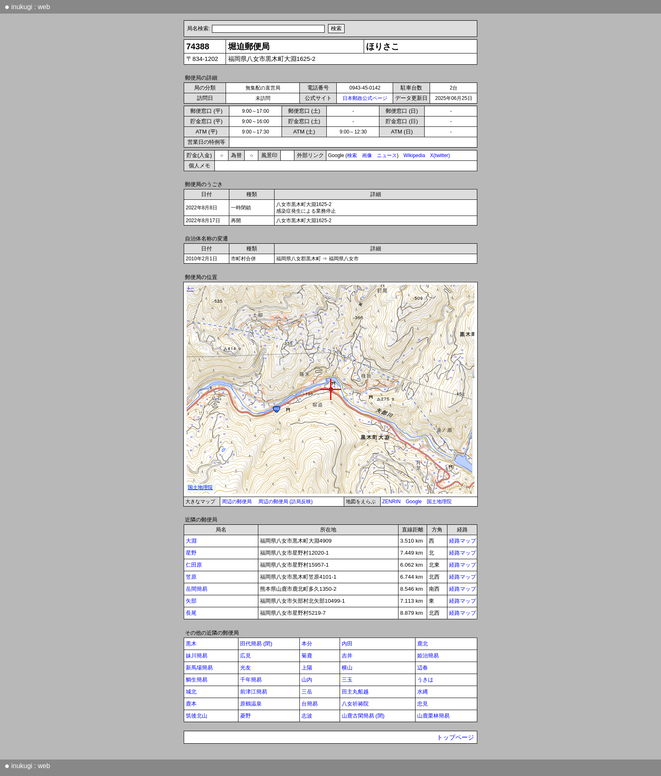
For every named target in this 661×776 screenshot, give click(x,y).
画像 (367, 155)
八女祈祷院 (355, 704)
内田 (347, 643)
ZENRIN (391, 501)
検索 (352, 155)
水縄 (422, 692)
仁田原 (194, 565)
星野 (191, 553)
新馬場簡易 (199, 667)
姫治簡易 (428, 655)
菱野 (245, 716)
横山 (347, 667)
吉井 (347, 655)
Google (414, 501)
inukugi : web (27, 6)
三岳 (306, 692)
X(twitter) (440, 155)
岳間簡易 (196, 589)
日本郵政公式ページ (365, 98)
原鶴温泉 (251, 704)
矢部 (191, 601)
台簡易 (309, 704)
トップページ (455, 737)
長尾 (191, 613)
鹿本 (191, 704)
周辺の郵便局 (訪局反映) (285, 501)
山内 (306, 680)
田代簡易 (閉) (256, 643)
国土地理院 (439, 501)
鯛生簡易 (196, 680)
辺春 (422, 667)
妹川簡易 (196, 655)
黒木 (191, 643)
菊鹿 (306, 655)
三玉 (347, 680)
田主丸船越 (355, 692)
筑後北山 (196, 716)
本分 (306, 643)
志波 (306, 716)
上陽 (306, 667)
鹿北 (422, 643)
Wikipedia (414, 155)
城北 (191, 692)
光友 (245, 667)
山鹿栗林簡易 (433, 716)
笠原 (191, 577)
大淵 (191, 541)
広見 (245, 655)
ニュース (387, 155)
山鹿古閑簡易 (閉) (363, 716)
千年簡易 (251, 680)
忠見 (422, 704)
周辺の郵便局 (237, 501)
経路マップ (462, 541)
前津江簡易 (253, 692)
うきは (425, 680)
